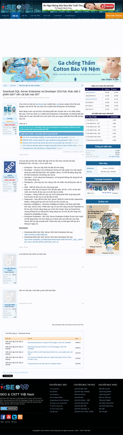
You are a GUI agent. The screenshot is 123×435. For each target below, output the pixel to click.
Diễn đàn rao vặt (104, 389)
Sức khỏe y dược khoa (106, 403)
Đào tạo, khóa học (105, 397)
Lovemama (58, 15)
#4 (83, 303)
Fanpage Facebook (103, 179)
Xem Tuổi (47, 15)
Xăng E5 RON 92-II (91, 99)
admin (10, 175)
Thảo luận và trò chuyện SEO (58, 403)
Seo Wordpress (54, 394)
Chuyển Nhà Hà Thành (10, 269)
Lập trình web (78, 397)
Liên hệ (24, 15)
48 (15, 133)
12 (15, 311)
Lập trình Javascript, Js (81, 409)
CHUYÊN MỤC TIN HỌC (84, 385)
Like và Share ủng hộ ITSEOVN (15, 372)
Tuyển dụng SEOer (105, 391)
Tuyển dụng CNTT (105, 394)
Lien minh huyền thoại (106, 406)
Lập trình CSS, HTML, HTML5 (84, 411)
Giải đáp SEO (54, 411)
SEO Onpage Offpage (56, 397)
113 (15, 189)
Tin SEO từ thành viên (56, 406)
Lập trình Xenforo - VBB (82, 400)
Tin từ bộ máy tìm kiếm (56, 409)
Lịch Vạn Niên (35, 15)
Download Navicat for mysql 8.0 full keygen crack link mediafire (49, 342)
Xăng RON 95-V (90, 92)
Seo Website (53, 391)
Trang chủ (5, 15)
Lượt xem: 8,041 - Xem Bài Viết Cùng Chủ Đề (38, 134)
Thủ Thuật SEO (54, 388)
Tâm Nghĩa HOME (114, 156)
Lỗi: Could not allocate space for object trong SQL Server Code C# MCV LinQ (49, 145)
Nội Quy (14, 422)
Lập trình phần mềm (80, 389)
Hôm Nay (103, 163)
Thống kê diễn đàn (103, 147)
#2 (83, 247)
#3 (83, 267)
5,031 (14, 184)
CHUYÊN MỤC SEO (58, 385)
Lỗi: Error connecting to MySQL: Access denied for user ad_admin (45, 137)
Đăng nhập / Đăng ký (114, 15)
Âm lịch (89, 171)
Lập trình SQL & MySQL (82, 391)
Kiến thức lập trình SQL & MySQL (22, 97)
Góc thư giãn (103, 411)
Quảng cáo (103, 202)
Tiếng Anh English (105, 400)
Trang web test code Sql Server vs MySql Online (39, 148)
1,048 (14, 129)
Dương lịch (90, 168)
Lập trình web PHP (80, 406)
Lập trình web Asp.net (81, 403)
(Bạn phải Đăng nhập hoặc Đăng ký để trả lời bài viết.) (68, 324)
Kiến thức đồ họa (79, 394)
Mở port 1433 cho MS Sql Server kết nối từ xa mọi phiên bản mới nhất (47, 143)
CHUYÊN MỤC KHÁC (107, 385)
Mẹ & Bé (101, 409)
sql (57, 104)
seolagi (42, 97)
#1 (83, 154)
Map (2, 422)
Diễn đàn (15, 16)
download (39, 104)
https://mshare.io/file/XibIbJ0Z (35, 235)
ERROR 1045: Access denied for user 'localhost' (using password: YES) (47, 140)
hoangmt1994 (10, 305)
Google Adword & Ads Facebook (59, 400)
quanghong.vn (70, 15)
